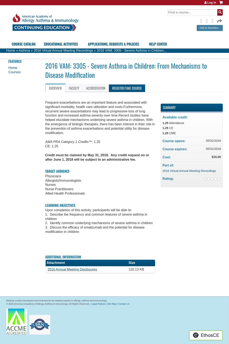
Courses (14, 72)
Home (10, 50)
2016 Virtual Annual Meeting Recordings (63, 50)
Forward (219, 20)
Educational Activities (61, 44)
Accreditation (95, 88)
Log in (211, 2)
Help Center (158, 44)
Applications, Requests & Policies (113, 44)
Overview (55, 88)
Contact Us (123, 304)
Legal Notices (99, 304)
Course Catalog (24, 44)
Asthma (24, 50)
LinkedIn (214, 20)
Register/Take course (127, 88)
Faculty (74, 88)
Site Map (111, 304)
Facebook (202, 20)
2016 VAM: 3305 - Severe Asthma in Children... (132, 50)
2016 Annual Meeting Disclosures (72, 269)
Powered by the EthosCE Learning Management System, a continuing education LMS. (206, 335)
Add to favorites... (209, 27)
